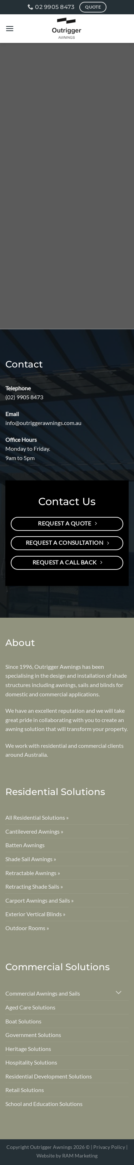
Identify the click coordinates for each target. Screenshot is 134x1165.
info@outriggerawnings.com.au (43, 422)
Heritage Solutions (28, 1048)
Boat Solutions (23, 1021)
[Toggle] (119, 993)
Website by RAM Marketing (67, 1155)
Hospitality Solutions (31, 1062)
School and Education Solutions (44, 1103)
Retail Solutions (24, 1089)
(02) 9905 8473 (24, 397)
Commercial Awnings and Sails (42, 993)
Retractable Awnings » (32, 872)
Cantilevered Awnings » (34, 831)
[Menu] (9, 28)
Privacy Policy (109, 1147)
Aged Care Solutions (30, 1007)
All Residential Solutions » (37, 817)
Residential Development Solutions (48, 1076)
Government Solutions (33, 1034)
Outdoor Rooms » (27, 927)
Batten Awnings (25, 844)
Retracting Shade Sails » (34, 886)
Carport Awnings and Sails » (39, 900)
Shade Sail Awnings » (30, 858)
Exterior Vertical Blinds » (35, 913)
